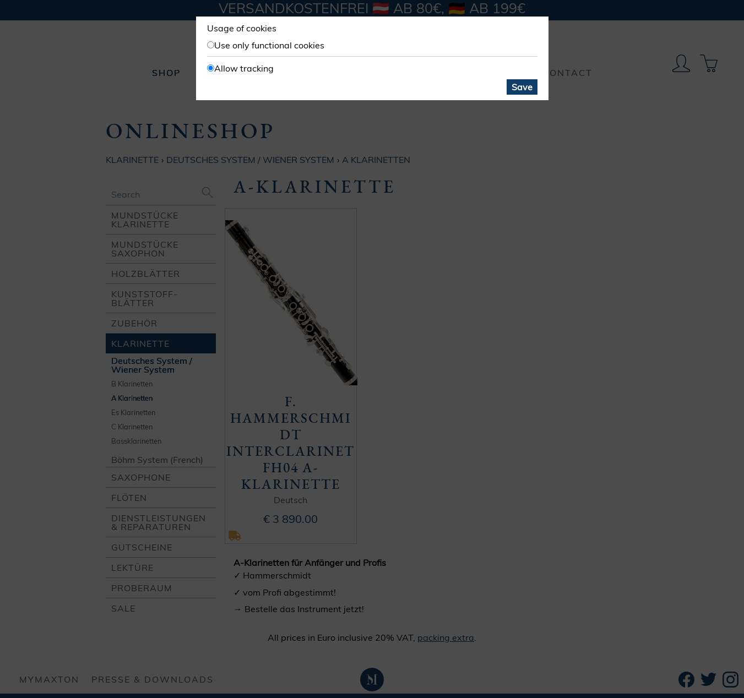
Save (522, 86)
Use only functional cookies (269, 45)
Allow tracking (244, 68)
